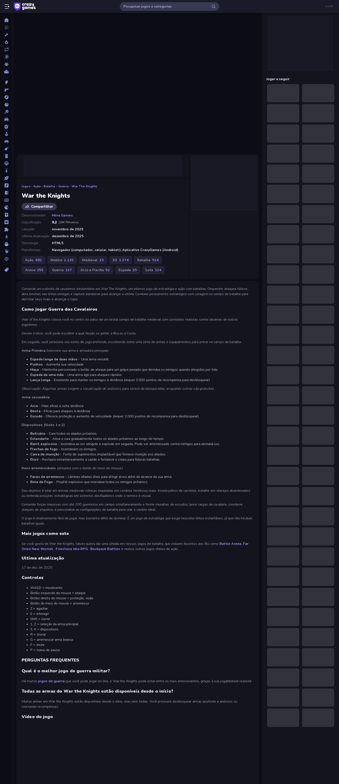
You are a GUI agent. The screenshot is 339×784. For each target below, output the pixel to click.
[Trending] (6, 42)
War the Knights (84, 186)
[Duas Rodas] (6, 170)
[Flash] (6, 185)
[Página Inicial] (6, 20)
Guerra (63, 186)
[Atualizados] (6, 49)
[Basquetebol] (6, 104)
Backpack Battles (105, 549)
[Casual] (6, 134)
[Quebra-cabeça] (6, 229)
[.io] (6, 207)
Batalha (49, 186)
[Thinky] (6, 251)
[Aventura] (6, 97)
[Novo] (6, 34)
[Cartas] (6, 126)
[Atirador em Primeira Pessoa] (6, 90)
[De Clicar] (6, 148)
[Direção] (6, 163)
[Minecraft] (6, 222)
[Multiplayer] (6, 64)
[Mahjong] (6, 214)
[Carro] (6, 119)
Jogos (26, 186)
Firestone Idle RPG (72, 549)
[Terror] (6, 244)
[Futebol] (6, 200)
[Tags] (6, 270)
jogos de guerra (51, 681)
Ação (37, 186)
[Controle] (6, 141)
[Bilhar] (6, 112)
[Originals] (6, 56)
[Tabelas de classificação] (6, 71)
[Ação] (6, 82)
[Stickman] (6, 236)
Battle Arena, (230, 543)
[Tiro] (6, 258)
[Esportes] (6, 178)
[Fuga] (6, 192)
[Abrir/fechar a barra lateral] (7, 6)
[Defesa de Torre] (6, 156)
